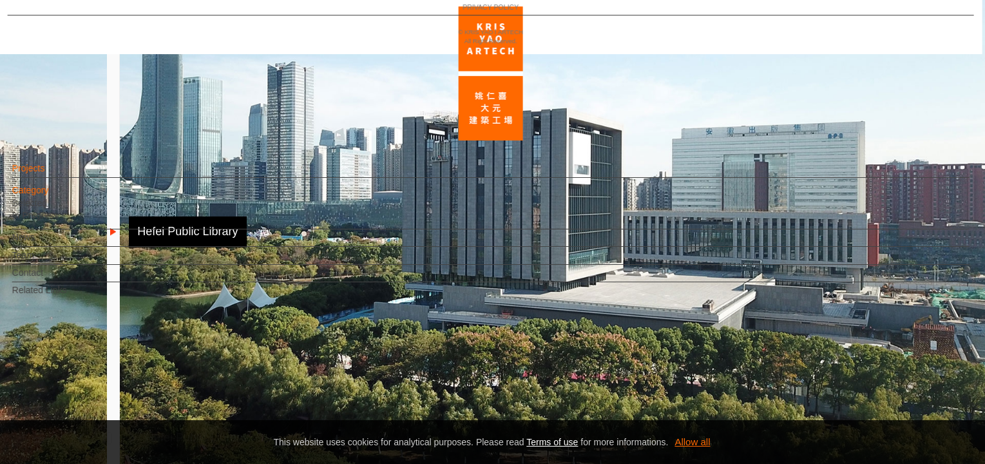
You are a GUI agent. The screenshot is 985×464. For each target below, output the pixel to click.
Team (45, 261)
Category (52, 196)
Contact (49, 279)
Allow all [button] (692, 441)
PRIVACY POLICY (66, 416)
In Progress (57, 222)
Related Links (61, 296)
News (45, 243)
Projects (50, 174)
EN (87, 378)
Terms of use (552, 442)
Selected (51, 209)
